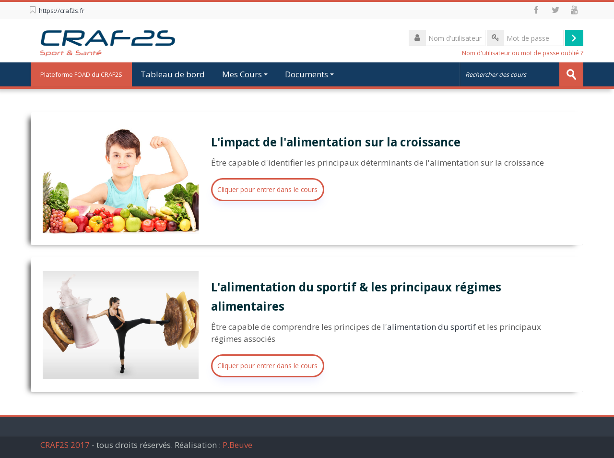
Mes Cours (245, 74)
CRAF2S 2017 (65, 444)
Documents (309, 74)
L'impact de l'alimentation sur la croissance (335, 142)
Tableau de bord (173, 74)
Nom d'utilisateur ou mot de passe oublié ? (522, 53)
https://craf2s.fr (61, 10)
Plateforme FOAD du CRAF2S (81, 74)
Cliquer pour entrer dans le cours (267, 189)
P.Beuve (237, 444)
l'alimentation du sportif (429, 326)
